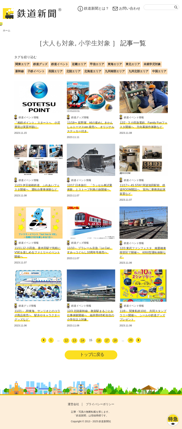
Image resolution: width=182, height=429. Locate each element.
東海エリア (115, 64)
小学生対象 (94, 43)
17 (107, 340)
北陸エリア (73, 71)
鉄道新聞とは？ (93, 8)
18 (115, 340)
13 (74, 340)
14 (82, 340)
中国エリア (159, 71)
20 (130, 340)
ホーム (6, 30)
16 (98, 340)
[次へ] (138, 340)
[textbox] (161, 7)
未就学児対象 (152, 64)
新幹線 (19, 71)
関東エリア (22, 64)
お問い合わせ (126, 8)
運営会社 (73, 404)
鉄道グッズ (40, 64)
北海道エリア (92, 71)
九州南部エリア (115, 71)
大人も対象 (58, 43)
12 (66, 340)
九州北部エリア (138, 71)
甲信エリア (97, 64)
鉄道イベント (59, 64)
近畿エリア (79, 64)
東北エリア (133, 64)
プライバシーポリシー (100, 404)
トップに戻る (92, 354)
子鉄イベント (36, 71)
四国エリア (55, 71)
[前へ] (43, 340)
